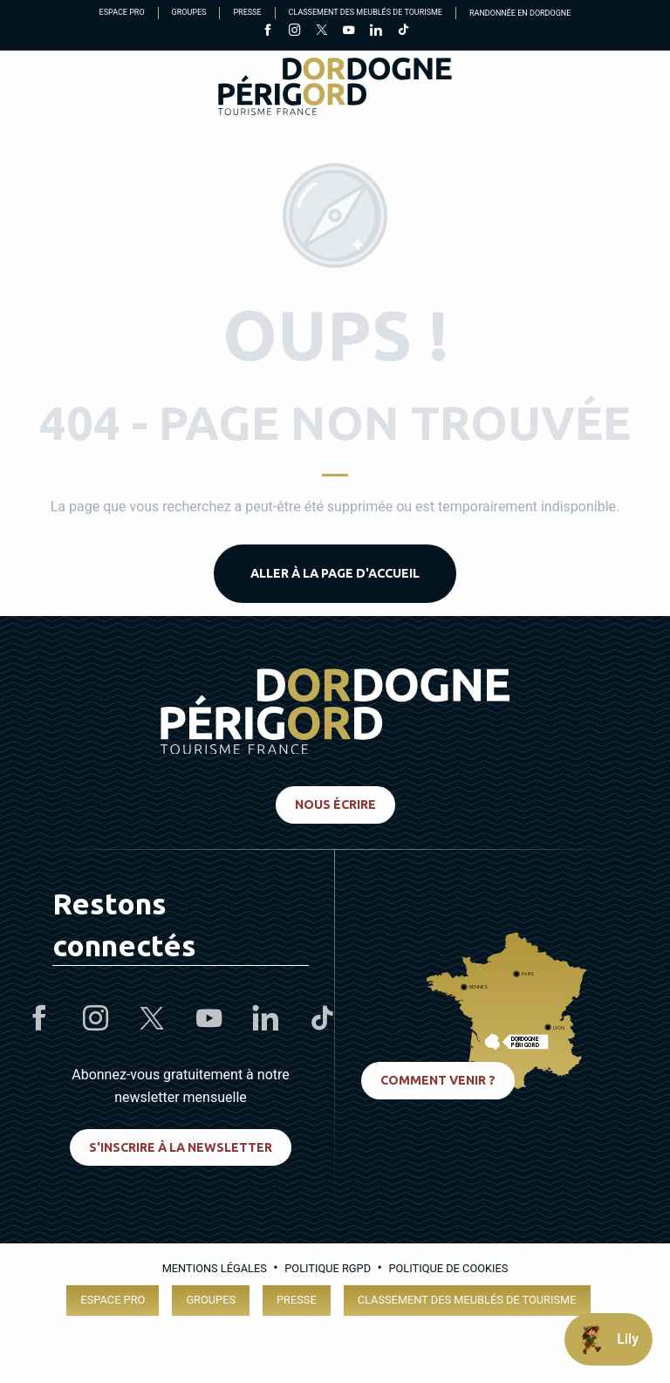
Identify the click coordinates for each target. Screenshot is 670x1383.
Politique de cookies (448, 1268)
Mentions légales (214, 1268)
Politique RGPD (327, 1268)
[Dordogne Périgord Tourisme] (335, 89)
